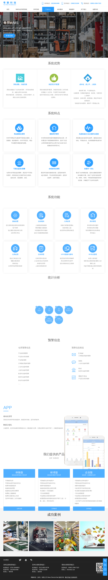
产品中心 (48, 9)
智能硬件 (71, 9)
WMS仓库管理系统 (21, 9)
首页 (8, 9)
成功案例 (60, 9)
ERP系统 (36, 9)
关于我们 (83, 9)
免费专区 (95, 9)
